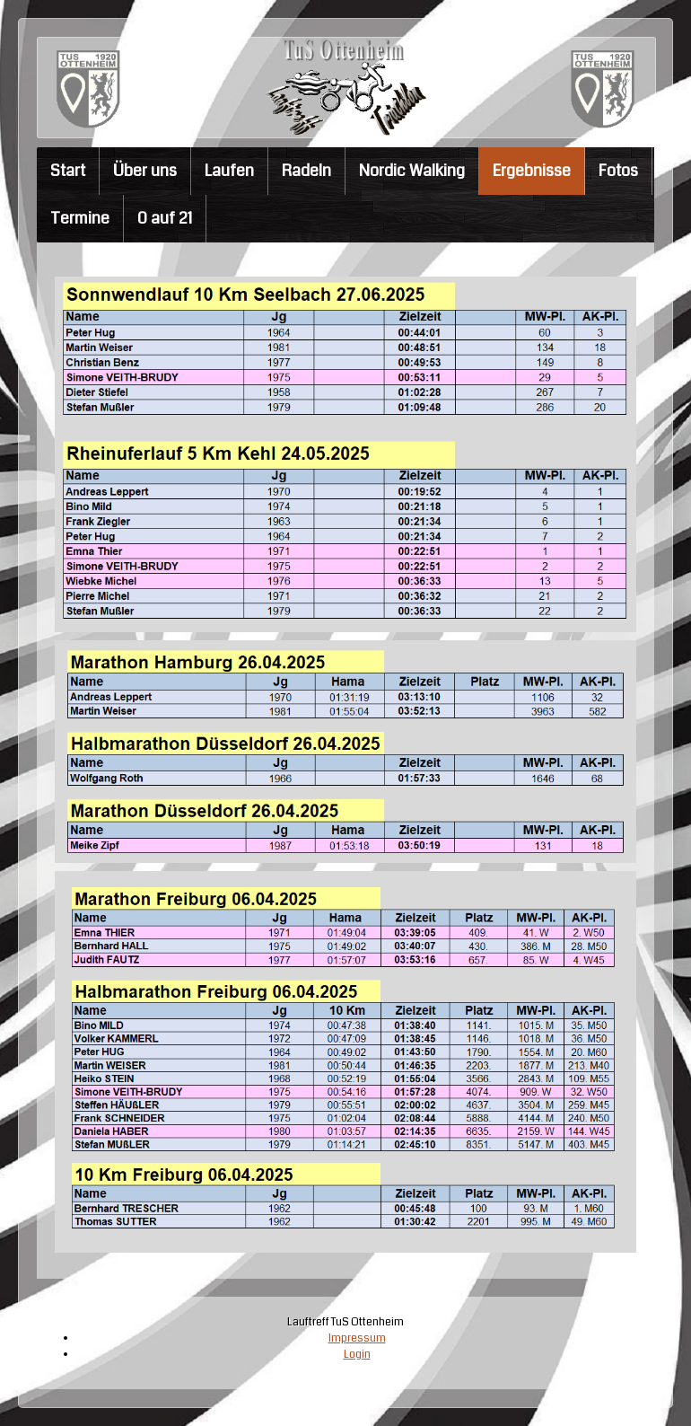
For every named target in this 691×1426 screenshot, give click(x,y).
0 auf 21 (164, 218)
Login (357, 1353)
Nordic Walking (412, 170)
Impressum (356, 1338)
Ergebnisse (532, 170)
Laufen (229, 170)
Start (67, 170)
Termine (79, 218)
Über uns (145, 170)
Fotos (618, 170)
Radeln (306, 170)
